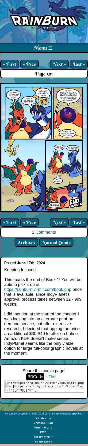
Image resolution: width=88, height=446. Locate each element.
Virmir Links (43, 443)
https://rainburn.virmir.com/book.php (37, 289)
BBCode (35, 377)
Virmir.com (43, 420)
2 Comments (44, 232)
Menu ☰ (43, 48)
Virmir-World (43, 429)
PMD (43, 434)
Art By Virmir (43, 439)
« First (9, 64)
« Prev (29, 64)
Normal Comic (56, 242)
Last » (79, 64)
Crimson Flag (43, 425)
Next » (59, 64)
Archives (26, 242)
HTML (51, 377)
